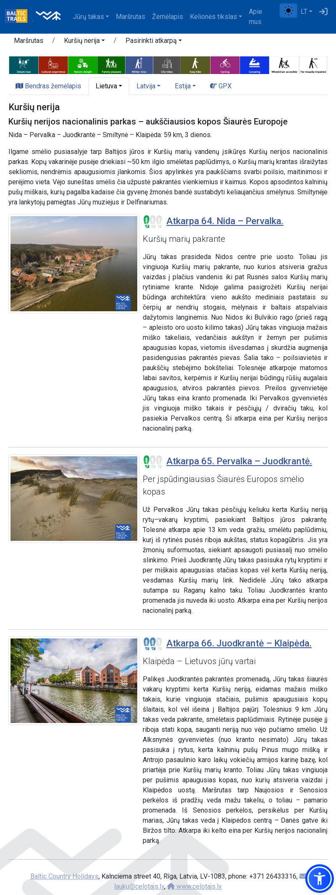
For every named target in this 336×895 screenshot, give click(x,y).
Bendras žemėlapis (48, 86)
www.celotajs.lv (194, 886)
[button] (84, 42)
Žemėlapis (167, 17)
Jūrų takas (88, 17)
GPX (221, 86)
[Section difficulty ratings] (153, 221)
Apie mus (255, 17)
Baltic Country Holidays (64, 876)
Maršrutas (130, 17)
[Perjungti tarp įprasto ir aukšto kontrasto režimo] (288, 10)
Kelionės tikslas (213, 17)
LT (304, 12)
